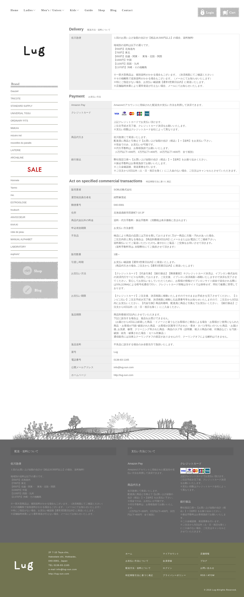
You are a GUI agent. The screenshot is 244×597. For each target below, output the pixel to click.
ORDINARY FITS (19, 120)
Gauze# (15, 91)
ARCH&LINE (17, 157)
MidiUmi (15, 128)
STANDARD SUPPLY (21, 106)
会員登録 (167, 561)
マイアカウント (171, 554)
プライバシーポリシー (174, 575)
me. (12, 195)
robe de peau (17, 232)
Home (14, 10)
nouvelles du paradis (21, 143)
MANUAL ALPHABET (21, 239)
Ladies (30, 10)
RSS (202, 575)
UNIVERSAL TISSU (21, 113)
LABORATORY (18, 247)
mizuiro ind (16, 135)
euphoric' (15, 254)
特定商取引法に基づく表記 (139, 575)
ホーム (129, 554)
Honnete (15, 180)
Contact (127, 10)
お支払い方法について (137, 561)
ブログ (203, 561)
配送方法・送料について (138, 568)
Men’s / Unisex (53, 10)
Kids (74, 10)
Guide (89, 10)
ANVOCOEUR (18, 217)
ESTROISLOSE (19, 202)
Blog (113, 10)
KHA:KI (14, 224)
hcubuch (15, 210)
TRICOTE (16, 98)
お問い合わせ (207, 568)
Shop (101, 10)
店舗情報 (204, 554)
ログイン (167, 568)
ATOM (211, 575)
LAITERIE (16, 150)
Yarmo (14, 187)
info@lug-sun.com (124, 367)
